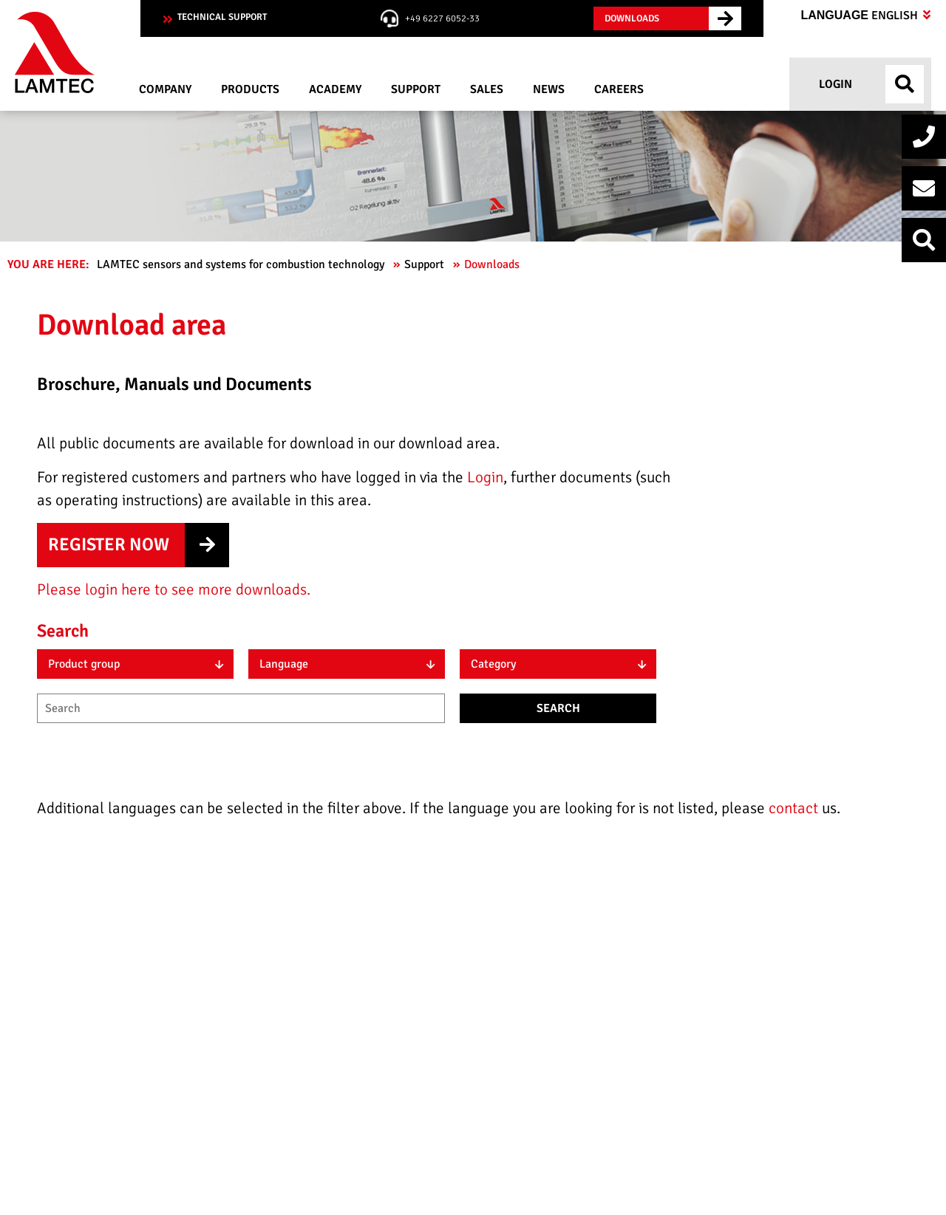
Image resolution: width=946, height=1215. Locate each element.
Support (425, 264)
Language (865, 15)
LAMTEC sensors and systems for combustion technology (242, 264)
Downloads (493, 264)
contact (795, 808)
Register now (108, 544)
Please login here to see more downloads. (173, 589)
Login (834, 84)
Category (493, 664)
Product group (84, 664)
